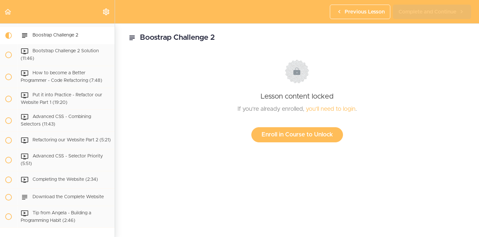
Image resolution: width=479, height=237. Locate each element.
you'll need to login (330, 109)
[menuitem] (106, 11)
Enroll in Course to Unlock (297, 135)
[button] (8, 11)
